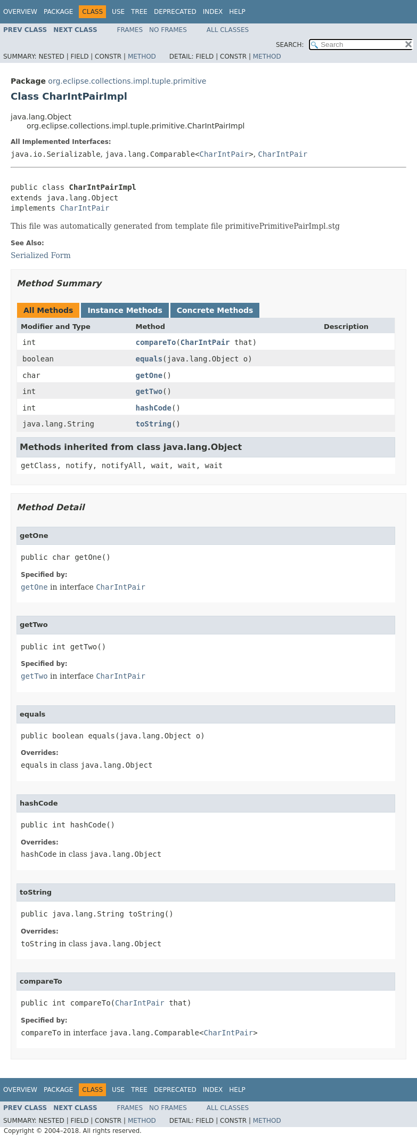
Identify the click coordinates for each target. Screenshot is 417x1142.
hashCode (153, 408)
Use (118, 11)
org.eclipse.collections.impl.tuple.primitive (127, 81)
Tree (139, 11)
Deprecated (175, 11)
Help (237, 11)
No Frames (168, 30)
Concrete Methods (215, 310)
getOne (149, 375)
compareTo (156, 342)
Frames (130, 30)
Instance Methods (124, 310)
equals (149, 359)
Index (213, 11)
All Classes (228, 30)
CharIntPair (224, 154)
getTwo (149, 391)
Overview (20, 11)
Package (58, 11)
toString (153, 424)
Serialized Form (41, 255)
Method (142, 56)
